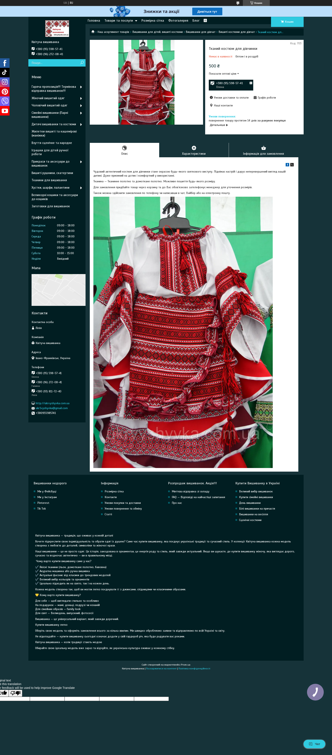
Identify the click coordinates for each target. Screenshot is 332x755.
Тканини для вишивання (49, 180)
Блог (195, 20)
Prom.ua (185, 664)
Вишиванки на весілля (253, 514)
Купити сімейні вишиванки (256, 497)
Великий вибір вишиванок (256, 491)
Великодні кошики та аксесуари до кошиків (55, 197)
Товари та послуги (118, 20)
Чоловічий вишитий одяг (49, 105)
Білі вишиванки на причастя (257, 508)
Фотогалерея (178, 20)
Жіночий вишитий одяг (48, 98)
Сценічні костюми (250, 520)
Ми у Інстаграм (47, 497)
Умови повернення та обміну (123, 508)
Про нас (177, 503)
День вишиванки (250, 503)
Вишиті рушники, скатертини (52, 173)
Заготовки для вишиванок (51, 206)
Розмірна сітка (152, 20)
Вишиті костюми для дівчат (237, 32)
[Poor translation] (15, 693)
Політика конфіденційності (194, 668)
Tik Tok (41, 508)
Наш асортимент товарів (113, 32)
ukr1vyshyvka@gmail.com (52, 408)
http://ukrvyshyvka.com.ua (52, 403)
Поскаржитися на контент (161, 668)
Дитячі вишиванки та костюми (54, 124)
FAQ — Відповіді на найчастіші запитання (198, 497)
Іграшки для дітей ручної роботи (50, 152)
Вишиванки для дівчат (200, 32)
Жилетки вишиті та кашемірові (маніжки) (54, 133)
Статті (108, 514)
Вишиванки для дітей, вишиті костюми (157, 32)
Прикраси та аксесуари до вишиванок (50, 163)
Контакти (111, 497)
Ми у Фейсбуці (46, 491)
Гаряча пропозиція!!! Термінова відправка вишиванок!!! (54, 89)
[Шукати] (82, 63)
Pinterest (43, 503)
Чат (314, 744)
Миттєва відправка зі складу (190, 491)
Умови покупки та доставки (123, 503)
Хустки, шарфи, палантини (50, 187)
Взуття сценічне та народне (52, 143)
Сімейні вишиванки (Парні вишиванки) (50, 115)
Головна (94, 20)
